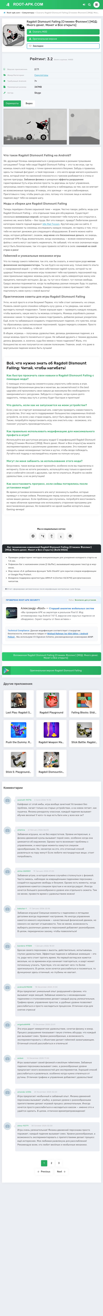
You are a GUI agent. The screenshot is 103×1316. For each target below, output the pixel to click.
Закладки (36, 46)
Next (61, 1171)
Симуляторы (41, 75)
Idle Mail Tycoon (50, 224)
